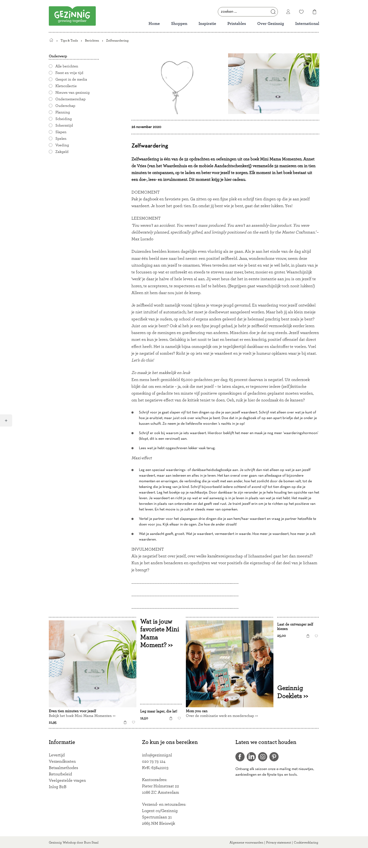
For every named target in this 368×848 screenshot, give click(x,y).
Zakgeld (62, 152)
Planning (62, 112)
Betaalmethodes (63, 768)
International (307, 24)
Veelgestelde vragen (67, 780)
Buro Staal (91, 842)
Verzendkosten (62, 761)
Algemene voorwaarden (246, 842)
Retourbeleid (60, 774)
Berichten (92, 40)
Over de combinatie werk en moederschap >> (222, 716)
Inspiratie (207, 24)
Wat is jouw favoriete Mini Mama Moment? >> (159, 633)
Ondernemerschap (70, 99)
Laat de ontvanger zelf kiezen (295, 626)
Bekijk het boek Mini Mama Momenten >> (82, 716)
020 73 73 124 (153, 761)
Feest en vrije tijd (69, 73)
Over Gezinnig (270, 24)
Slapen (60, 132)
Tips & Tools (69, 40)
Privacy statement (278, 842)
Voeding (62, 145)
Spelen (60, 138)
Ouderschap (65, 106)
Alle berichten (66, 66)
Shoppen (179, 24)
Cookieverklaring (306, 842)
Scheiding (63, 119)
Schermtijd (64, 125)
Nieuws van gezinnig (72, 92)
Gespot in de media (71, 79)
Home (154, 24)
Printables (236, 24)
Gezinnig (55, 842)
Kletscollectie (66, 86)
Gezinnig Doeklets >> (292, 692)
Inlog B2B (57, 787)
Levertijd (57, 755)
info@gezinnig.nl (157, 755)
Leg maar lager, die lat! (158, 711)
